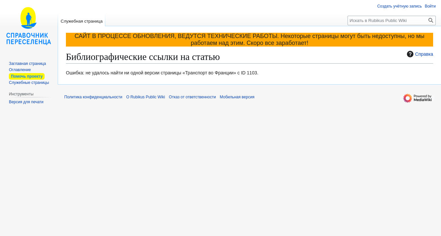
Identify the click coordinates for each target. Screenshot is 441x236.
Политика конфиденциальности (93, 97)
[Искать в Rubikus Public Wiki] (392, 20)
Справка (419, 54)
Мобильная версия (237, 97)
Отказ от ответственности (192, 97)
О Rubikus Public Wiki (145, 97)
